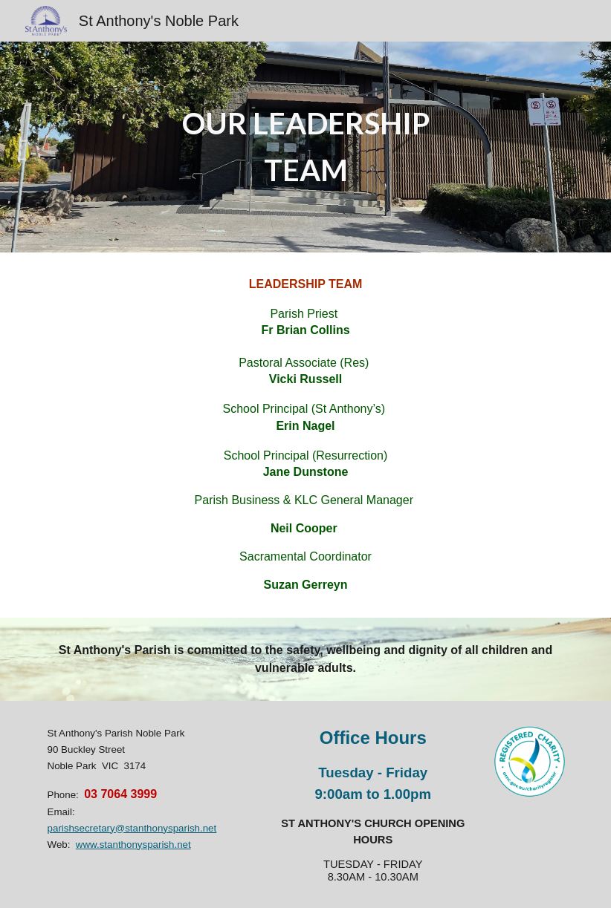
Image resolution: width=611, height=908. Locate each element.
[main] (305, 146)
